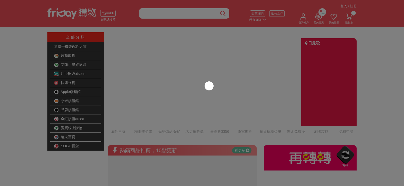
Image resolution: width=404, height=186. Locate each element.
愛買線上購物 (68, 128)
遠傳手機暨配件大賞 (70, 46)
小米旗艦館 (66, 101)
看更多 (241, 128)
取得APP (108, 13)
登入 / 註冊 (348, 6)
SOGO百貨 (66, 146)
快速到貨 (64, 83)
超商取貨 (64, 55)
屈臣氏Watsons (70, 74)
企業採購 (257, 13)
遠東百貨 (64, 137)
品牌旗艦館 (66, 110)
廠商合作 (277, 13)
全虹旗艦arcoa (69, 119)
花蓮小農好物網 (70, 65)
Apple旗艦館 (67, 92)
